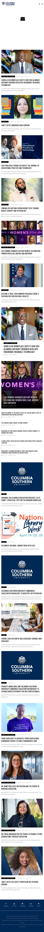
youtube (14, 905)
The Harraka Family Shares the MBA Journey (14, 423)
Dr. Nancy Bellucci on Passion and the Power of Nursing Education (20, 787)
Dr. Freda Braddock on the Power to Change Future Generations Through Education (21, 835)
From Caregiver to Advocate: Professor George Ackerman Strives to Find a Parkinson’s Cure (20, 739)
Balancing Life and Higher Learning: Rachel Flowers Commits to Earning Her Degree (20, 432)
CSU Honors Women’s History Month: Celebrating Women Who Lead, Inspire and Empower (20, 252)
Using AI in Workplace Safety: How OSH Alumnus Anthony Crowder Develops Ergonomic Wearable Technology (20, 82)
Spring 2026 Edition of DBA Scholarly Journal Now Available (21, 640)
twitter (39, 905)
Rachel (6, 354)
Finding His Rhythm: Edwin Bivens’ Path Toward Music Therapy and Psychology (20, 209)
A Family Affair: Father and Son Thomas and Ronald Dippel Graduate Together (21, 442)
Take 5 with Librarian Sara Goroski (15, 125)
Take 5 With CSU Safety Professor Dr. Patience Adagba (19, 883)
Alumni (4, 76)
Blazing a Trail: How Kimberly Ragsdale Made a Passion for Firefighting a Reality (20, 295)
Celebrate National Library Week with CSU (18, 545)
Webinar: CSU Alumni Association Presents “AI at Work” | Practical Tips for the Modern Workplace (21, 499)
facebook (6, 905)
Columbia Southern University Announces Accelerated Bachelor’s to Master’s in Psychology (21, 592)
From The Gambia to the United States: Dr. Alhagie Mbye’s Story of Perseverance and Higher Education (21, 414)
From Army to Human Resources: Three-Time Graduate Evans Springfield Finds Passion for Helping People (19, 452)
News (4, 494)
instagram (22, 905)
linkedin (31, 905)
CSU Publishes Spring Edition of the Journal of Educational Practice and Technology (20, 166)
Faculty (5, 734)
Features (11, 76)
